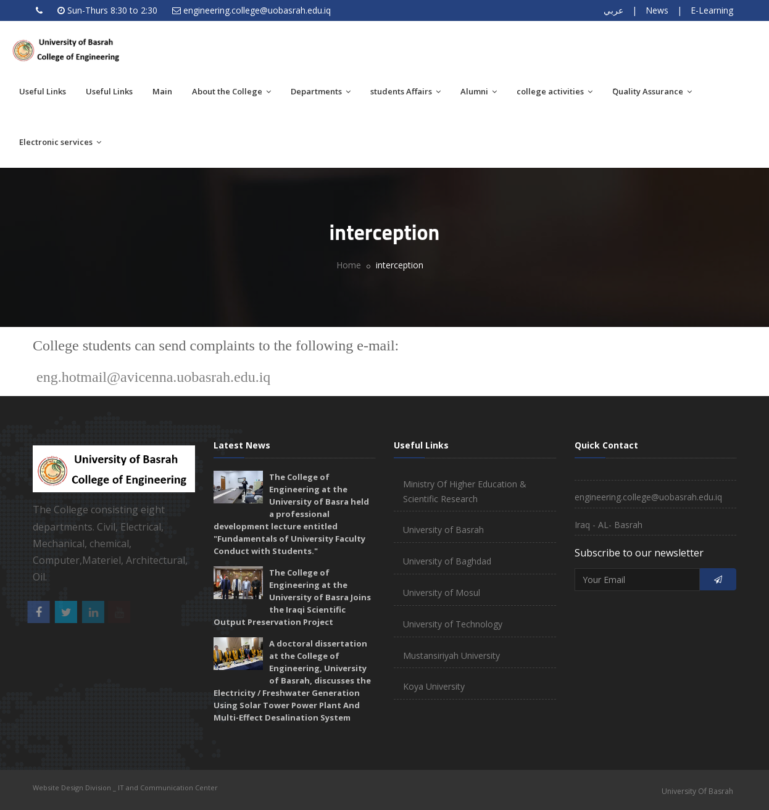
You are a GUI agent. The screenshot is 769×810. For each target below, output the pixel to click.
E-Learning (712, 10)
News (657, 10)
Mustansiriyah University (451, 655)
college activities (554, 91)
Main (162, 91)
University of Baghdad (447, 561)
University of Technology (452, 624)
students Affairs (405, 91)
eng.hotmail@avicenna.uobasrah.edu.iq (154, 377)
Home (348, 265)
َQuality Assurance (652, 91)
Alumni (478, 91)
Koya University (434, 686)
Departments (321, 91)
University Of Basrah (697, 791)
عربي (613, 10)
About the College (231, 91)
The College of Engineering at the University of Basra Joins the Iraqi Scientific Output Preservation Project (292, 597)
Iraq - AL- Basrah (608, 525)
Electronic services (60, 141)
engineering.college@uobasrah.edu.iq (257, 10)
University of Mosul (441, 592)
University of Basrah (443, 529)
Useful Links (42, 91)
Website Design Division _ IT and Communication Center (125, 787)
